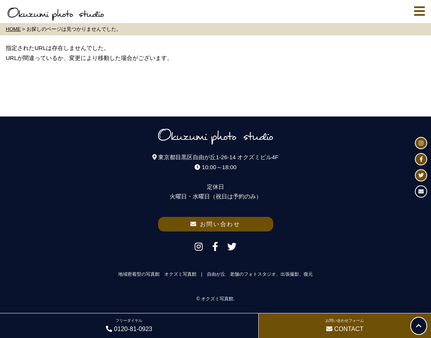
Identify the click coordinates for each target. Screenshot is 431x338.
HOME (13, 29)
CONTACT (345, 324)
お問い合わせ (215, 224)
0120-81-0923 (129, 324)
